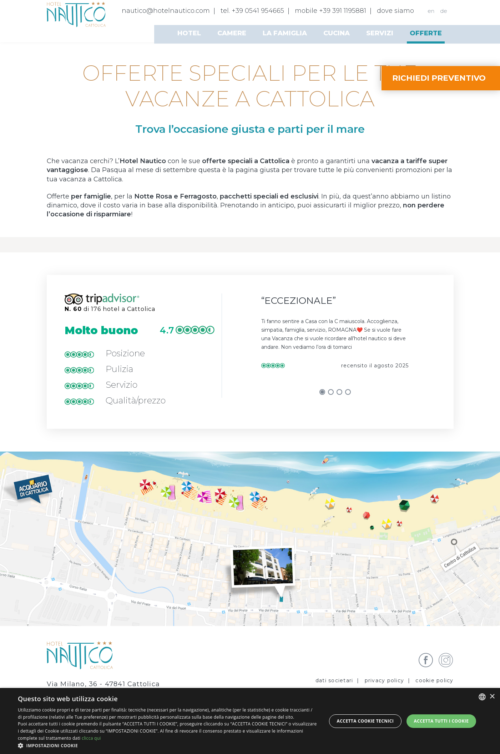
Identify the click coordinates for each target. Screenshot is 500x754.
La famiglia (285, 33)
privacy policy (384, 680)
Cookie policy (434, 680)
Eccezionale (298, 300)
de (443, 10)
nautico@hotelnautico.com (166, 11)
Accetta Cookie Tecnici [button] (365, 721)
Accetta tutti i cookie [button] (441, 721)
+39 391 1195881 (342, 11)
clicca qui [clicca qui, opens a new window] (91, 738)
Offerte (426, 33)
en (431, 10)
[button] (167, 745)
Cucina (336, 33)
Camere (231, 33)
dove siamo (395, 11)
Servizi (379, 33)
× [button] (492, 696)
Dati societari (334, 680)
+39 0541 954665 (258, 11)
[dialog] (250, 721)
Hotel (189, 33)
